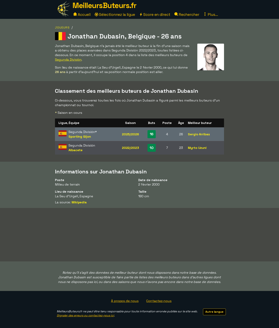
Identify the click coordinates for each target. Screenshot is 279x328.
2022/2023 (130, 148)
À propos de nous (124, 301)
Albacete (76, 150)
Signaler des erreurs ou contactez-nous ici (85, 315)
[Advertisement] (139, 235)
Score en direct (154, 14)
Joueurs (62, 27)
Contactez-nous (159, 301)
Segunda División (68, 60)
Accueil (81, 14)
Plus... (210, 14)
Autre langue (214, 312)
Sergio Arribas (199, 134)
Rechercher (186, 14)
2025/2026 (130, 134)
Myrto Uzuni (197, 148)
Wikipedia (79, 202)
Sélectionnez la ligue (115, 14)
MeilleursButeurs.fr (104, 5)
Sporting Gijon (80, 136)
